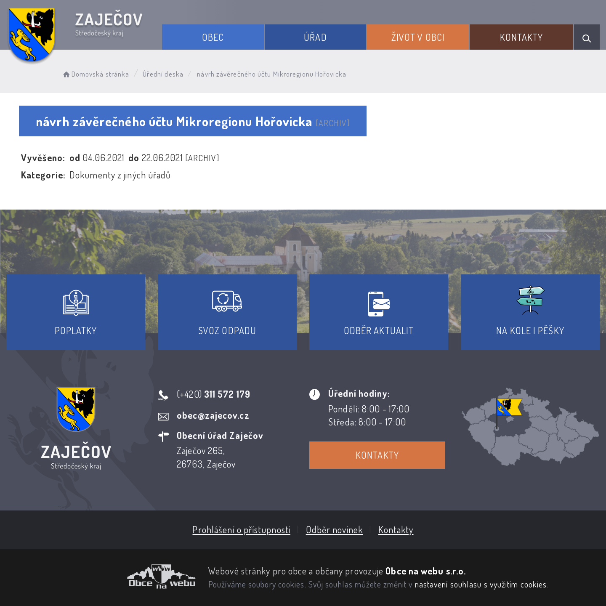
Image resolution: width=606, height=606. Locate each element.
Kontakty (521, 37)
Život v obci (418, 37)
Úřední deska (163, 73)
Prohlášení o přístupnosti (241, 529)
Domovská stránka (95, 73)
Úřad (315, 37)
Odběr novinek (334, 529)
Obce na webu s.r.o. (425, 571)
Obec (213, 37)
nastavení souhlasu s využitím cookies (481, 584)
